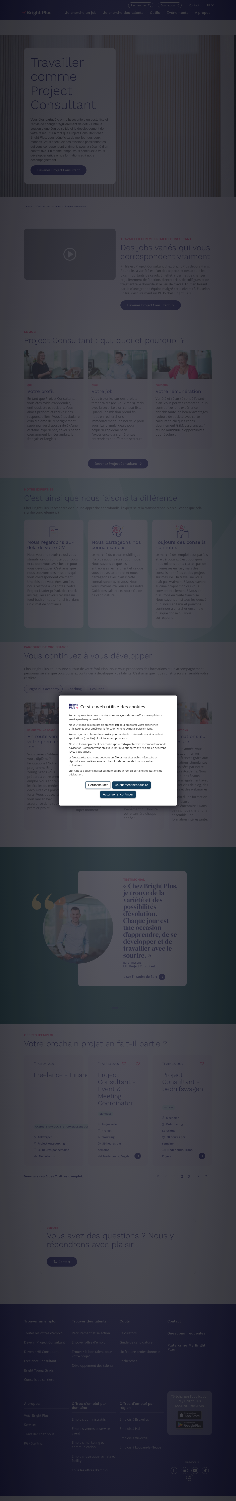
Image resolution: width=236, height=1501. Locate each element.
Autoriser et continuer (118, 794)
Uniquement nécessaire (131, 785)
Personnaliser (98, 785)
